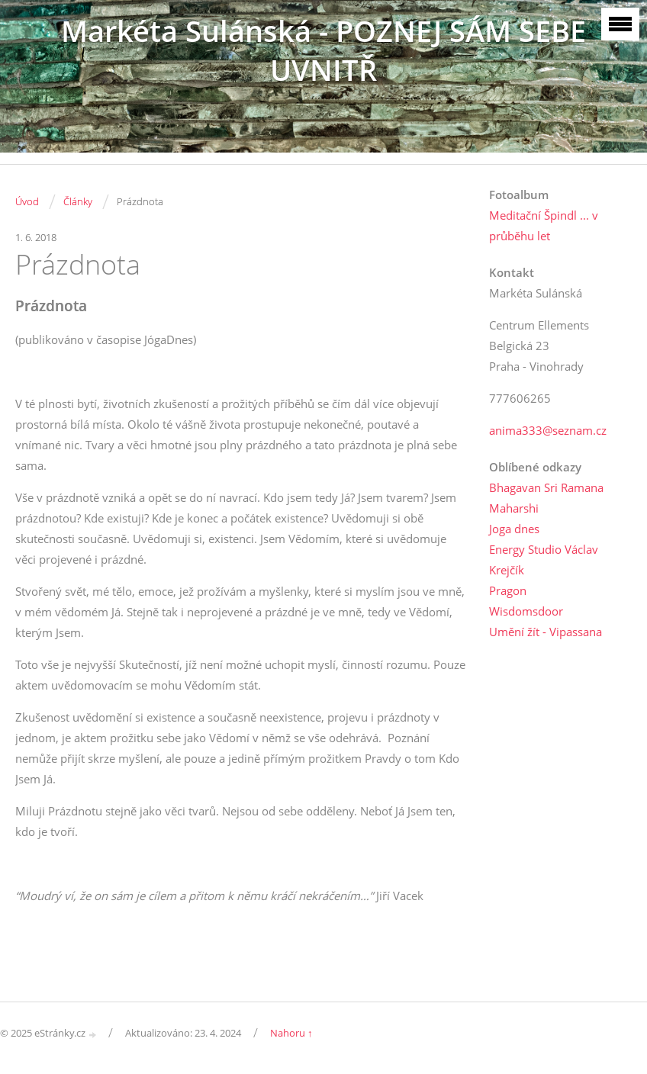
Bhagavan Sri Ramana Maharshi (546, 498)
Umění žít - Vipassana (545, 631)
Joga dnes (514, 528)
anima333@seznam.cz (548, 430)
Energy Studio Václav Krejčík (543, 559)
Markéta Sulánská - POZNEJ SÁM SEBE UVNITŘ (323, 50)
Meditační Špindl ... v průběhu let (543, 225)
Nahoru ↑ (291, 1033)
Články (77, 201)
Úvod (27, 201)
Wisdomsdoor (526, 611)
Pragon (507, 590)
